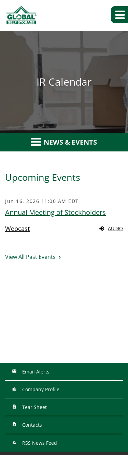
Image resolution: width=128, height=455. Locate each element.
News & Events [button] (64, 142)
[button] (119, 14)
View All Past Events (30, 257)
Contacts (31, 425)
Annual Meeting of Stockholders (55, 212)
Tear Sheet (34, 407)
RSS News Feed (39, 443)
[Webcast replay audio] (64, 228)
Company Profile (40, 389)
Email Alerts (35, 371)
